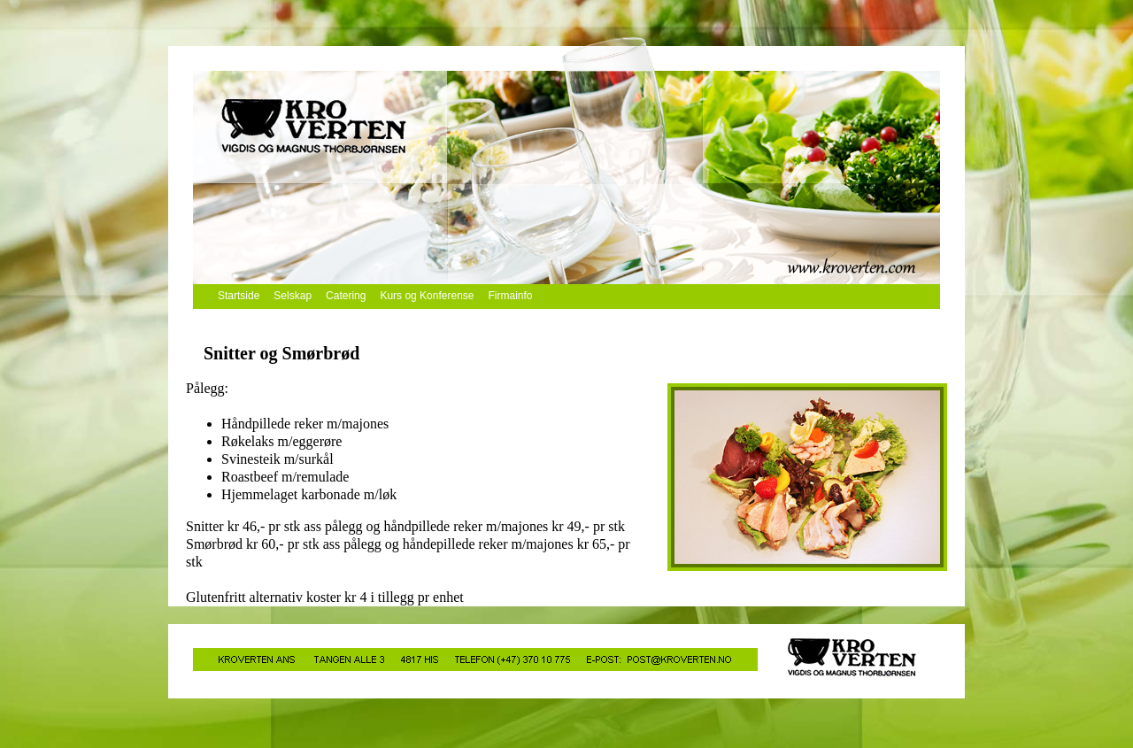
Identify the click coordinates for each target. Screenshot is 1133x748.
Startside (238, 295)
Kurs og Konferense (427, 295)
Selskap (293, 295)
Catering (346, 295)
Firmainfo (511, 295)
